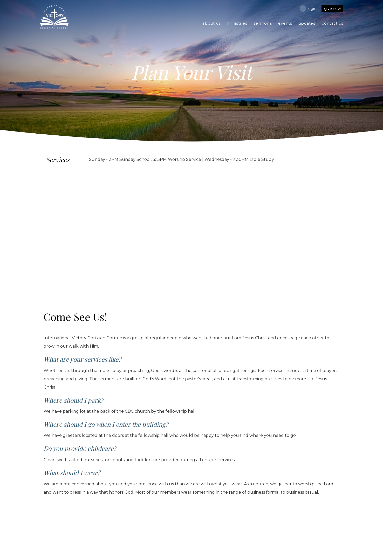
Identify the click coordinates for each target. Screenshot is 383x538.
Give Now (332, 8)
